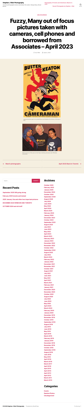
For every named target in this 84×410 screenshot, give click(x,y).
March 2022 (48, 257)
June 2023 (47, 229)
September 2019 (49, 322)
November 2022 (49, 245)
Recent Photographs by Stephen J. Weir (63, 6)
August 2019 (48, 324)
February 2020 (49, 310)
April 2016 (47, 366)
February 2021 (49, 285)
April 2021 (47, 280)
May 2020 (47, 303)
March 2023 (48, 236)
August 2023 (48, 224)
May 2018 (47, 357)
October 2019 (48, 320)
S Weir (38, 52)
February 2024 (49, 213)
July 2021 (47, 273)
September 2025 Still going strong (14, 192)
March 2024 (48, 211)
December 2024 (49, 192)
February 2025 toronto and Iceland (14, 196)
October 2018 (48, 348)
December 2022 (49, 243)
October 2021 (48, 269)
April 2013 (47, 373)
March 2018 (48, 361)
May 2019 (47, 331)
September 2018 (49, 350)
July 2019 (47, 327)
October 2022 (48, 248)
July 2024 (47, 201)
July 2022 (47, 255)
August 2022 (48, 252)
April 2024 (47, 208)
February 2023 (49, 238)
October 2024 (48, 194)
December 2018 (49, 343)
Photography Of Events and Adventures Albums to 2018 (58, 3)
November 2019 (49, 317)
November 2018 (49, 345)
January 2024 (48, 215)
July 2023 (47, 227)
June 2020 (47, 301)
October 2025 (48, 185)
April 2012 (47, 375)
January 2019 (48, 341)
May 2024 (47, 206)
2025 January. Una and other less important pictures (20, 199)
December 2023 (49, 218)
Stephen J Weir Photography (13, 2)
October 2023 (48, 220)
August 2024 (48, 199)
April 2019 (47, 334)
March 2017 (48, 364)
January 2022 (48, 262)
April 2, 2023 (47, 52)
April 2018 (47, 359)
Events (46, 391)
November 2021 (49, 266)
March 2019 (48, 336)
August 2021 (48, 271)
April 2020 (47, 306)
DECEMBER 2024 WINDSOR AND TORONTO (17, 203)
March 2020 (48, 308)
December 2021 (49, 264)
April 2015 (47, 368)
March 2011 (48, 378)
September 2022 (49, 250)
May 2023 (47, 231)
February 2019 (49, 338)
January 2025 (48, 190)
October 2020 (48, 294)
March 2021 (48, 283)
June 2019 (47, 329)
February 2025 (49, 187)
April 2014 (47, 371)
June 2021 (47, 276)
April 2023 (47, 234)
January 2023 (48, 241)
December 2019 (49, 315)
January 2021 (48, 287)
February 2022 (49, 259)
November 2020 (49, 292)
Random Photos (49, 393)
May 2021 (47, 278)
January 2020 (48, 313)
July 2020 (47, 299)
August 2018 (48, 352)
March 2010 (48, 380)
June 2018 (47, 354)
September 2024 (50, 197)
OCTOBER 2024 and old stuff (12, 206)
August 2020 (48, 296)
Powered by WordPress (32, 406)
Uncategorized (42, 14)
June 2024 (47, 204)
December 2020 (49, 289)
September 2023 (49, 222)
